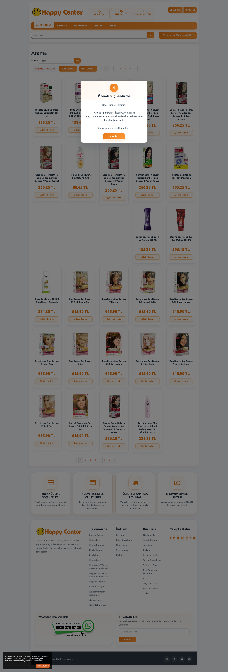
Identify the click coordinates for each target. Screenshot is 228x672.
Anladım (114, 136)
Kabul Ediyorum (43, 666)
